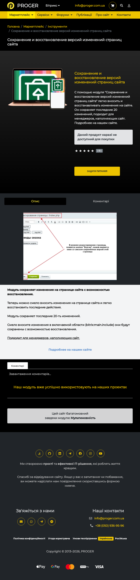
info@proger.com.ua (90, 5)
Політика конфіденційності (29, 538)
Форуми (64, 15)
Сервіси (44, 15)
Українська (106, 538)
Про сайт (104, 15)
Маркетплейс (21, 15)
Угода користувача (59, 538)
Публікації (84, 15)
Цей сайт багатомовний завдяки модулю (70, 416)
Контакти (124, 15)
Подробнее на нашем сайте (70, 349)
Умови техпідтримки (85, 538)
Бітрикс (53, 5)
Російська (121, 538)
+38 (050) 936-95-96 (109, 525)
